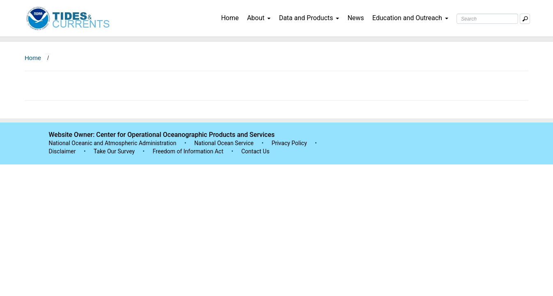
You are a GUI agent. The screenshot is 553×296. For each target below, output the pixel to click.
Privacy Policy (289, 143)
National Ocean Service (224, 143)
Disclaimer (62, 151)
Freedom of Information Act (188, 151)
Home (230, 18)
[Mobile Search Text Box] (525, 19)
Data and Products (309, 18)
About (259, 18)
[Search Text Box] (487, 19)
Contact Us (255, 151)
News (355, 18)
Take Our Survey (115, 151)
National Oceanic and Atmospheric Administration (113, 143)
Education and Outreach (410, 18)
